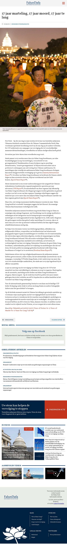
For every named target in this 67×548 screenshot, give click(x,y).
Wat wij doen (53, 517)
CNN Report (17, 189)
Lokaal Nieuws (35, 531)
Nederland (34, 535)
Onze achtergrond (55, 519)
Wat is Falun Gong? (36, 517)
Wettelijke (52, 531)
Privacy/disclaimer (55, 535)
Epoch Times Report (18, 180)
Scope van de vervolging (38, 522)
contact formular (58, 504)
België (33, 537)
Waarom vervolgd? (36, 519)
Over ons (51, 513)
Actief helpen (35, 525)
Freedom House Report (42, 250)
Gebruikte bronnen (55, 522)
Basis (32, 513)
